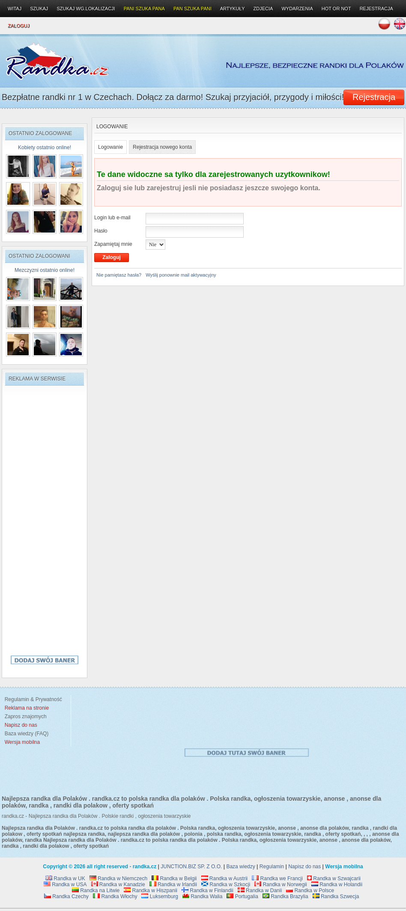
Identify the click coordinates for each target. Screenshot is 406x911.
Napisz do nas (304, 867)
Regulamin (272, 867)
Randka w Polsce (310, 890)
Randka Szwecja (336, 896)
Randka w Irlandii (173, 884)
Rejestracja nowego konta (162, 147)
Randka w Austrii (224, 879)
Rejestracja (376, 8)
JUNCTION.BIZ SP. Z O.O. (191, 867)
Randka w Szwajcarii (334, 879)
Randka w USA (65, 884)
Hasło (100, 231)
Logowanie (110, 147)
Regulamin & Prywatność (32, 699)
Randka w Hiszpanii (150, 890)
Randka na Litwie (95, 890)
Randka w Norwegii (280, 884)
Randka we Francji (277, 879)
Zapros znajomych (26, 716)
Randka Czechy (66, 896)
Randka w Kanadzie (118, 884)
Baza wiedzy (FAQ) (25, 734)
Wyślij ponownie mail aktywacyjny (181, 274)
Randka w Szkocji (225, 884)
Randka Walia (202, 896)
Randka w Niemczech (118, 879)
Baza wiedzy (240, 867)
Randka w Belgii (174, 879)
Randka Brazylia (285, 896)
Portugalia (242, 896)
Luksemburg (159, 896)
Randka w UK (65, 879)
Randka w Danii (260, 890)
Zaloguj (19, 25)
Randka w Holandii (336, 884)
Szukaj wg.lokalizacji (86, 8)
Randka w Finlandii (207, 890)
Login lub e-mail (112, 218)
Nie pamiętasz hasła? (118, 274)
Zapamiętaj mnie (113, 244)
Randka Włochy (115, 896)
